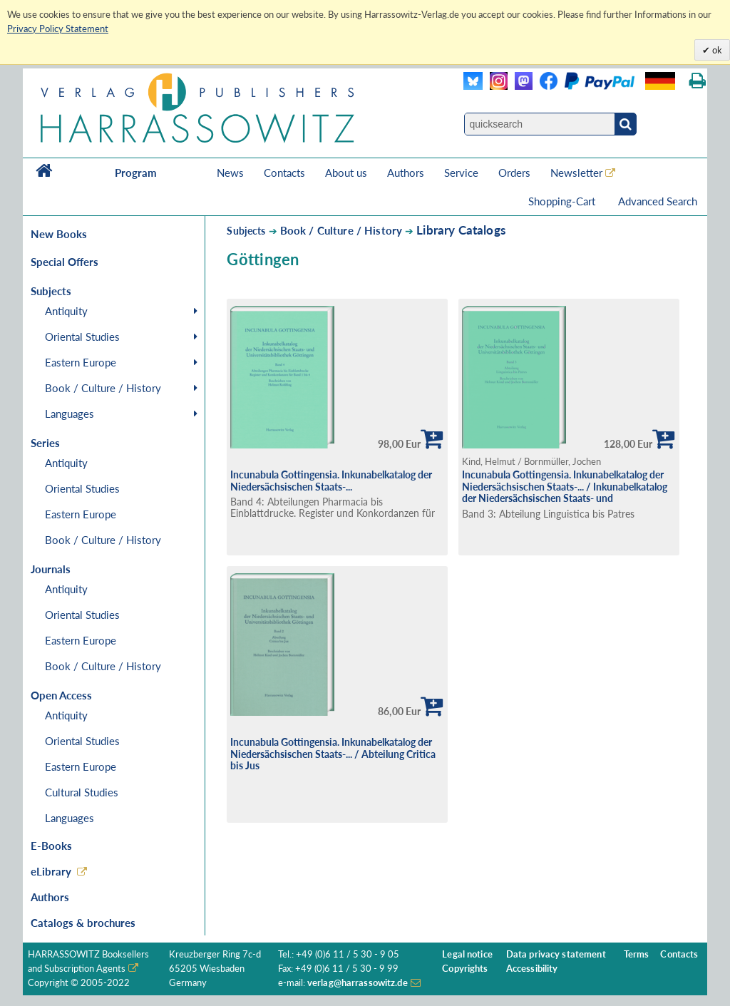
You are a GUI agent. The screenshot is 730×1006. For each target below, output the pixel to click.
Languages (69, 413)
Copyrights (465, 968)
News (230, 172)
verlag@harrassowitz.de (357, 982)
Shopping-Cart (563, 201)
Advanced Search (657, 201)
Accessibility (532, 968)
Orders (514, 172)
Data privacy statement (556, 954)
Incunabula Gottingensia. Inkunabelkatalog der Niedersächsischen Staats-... (331, 480)
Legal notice (467, 954)
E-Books (51, 845)
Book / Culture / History (103, 387)
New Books (59, 233)
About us (346, 172)
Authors (405, 172)
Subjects (246, 231)
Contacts (284, 172)
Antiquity (66, 310)
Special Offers (64, 261)
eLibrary (51, 871)
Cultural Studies (81, 792)
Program (136, 172)
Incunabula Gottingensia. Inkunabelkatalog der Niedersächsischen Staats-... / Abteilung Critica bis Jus (333, 753)
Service (461, 172)
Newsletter (576, 172)
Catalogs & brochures (83, 922)
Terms (636, 954)
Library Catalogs (460, 229)
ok (716, 50)
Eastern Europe (80, 362)
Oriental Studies (82, 336)
